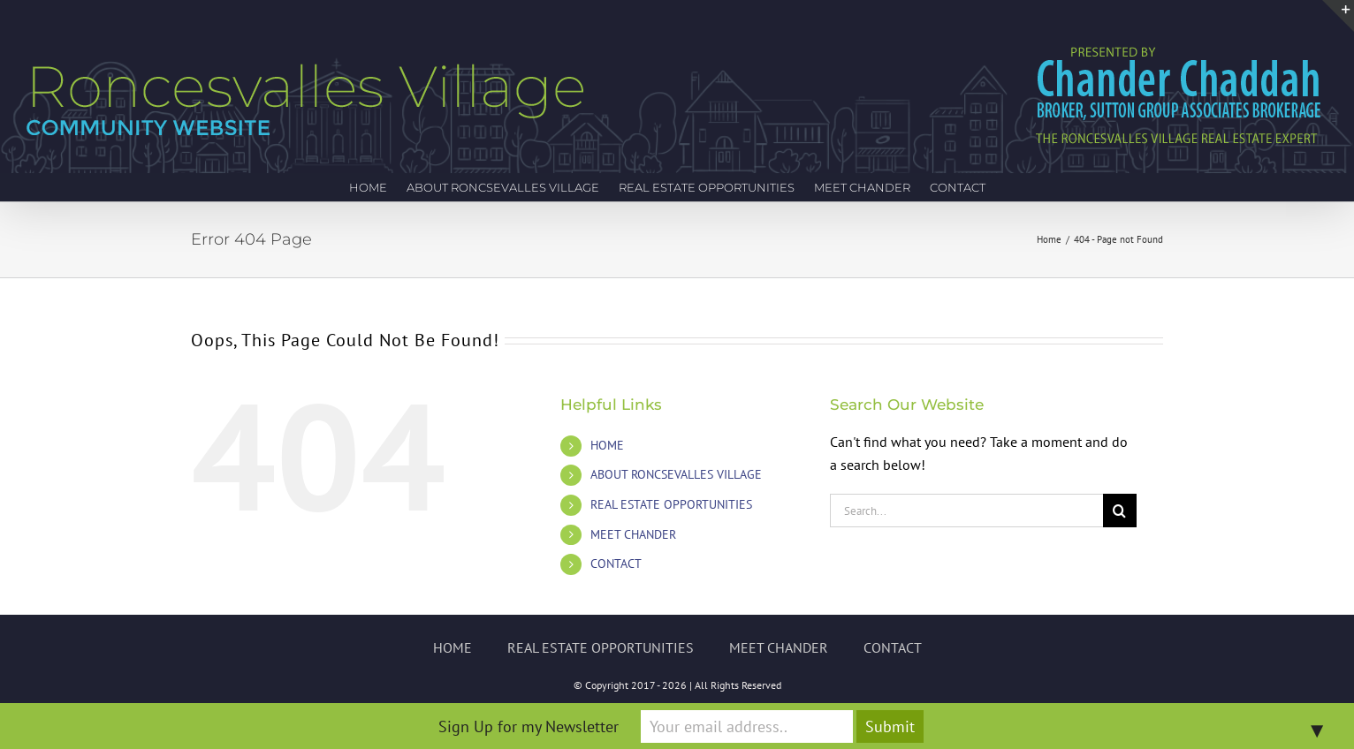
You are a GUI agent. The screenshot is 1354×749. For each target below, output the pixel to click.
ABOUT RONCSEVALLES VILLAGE (676, 474)
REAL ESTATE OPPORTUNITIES (671, 504)
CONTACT (616, 563)
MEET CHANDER (633, 534)
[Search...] (966, 510)
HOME (607, 445)
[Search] (1120, 510)
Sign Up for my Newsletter (528, 726)
